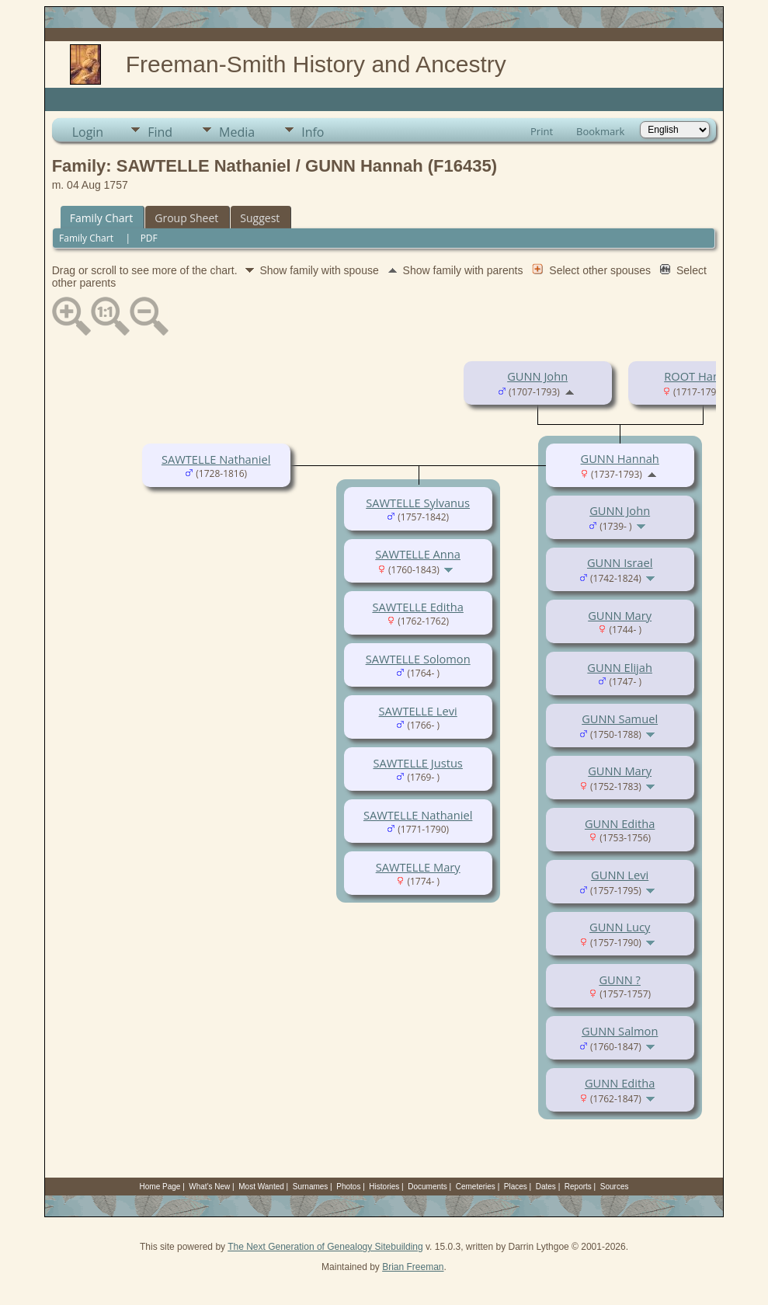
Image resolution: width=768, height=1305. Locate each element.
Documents (427, 1186)
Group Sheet (186, 218)
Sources (614, 1186)
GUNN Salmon (620, 1031)
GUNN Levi (619, 874)
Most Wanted (261, 1186)
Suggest (260, 218)
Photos (348, 1186)
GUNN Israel (619, 562)
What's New (209, 1186)
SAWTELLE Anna (417, 554)
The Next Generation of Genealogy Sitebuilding (325, 1246)
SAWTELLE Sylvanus (418, 502)
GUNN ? (620, 979)
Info (312, 132)
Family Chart (102, 218)
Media (237, 132)
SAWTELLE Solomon (418, 658)
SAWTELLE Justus (417, 763)
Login (88, 132)
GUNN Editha (620, 823)
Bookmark (600, 131)
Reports (578, 1186)
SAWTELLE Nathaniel (216, 459)
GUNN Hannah (620, 458)
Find (160, 132)
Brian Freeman (412, 1267)
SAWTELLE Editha (417, 606)
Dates (546, 1186)
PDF (149, 238)
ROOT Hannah (702, 376)
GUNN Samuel (620, 718)
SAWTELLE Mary (418, 867)
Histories (384, 1186)
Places (515, 1186)
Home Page (160, 1186)
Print (541, 131)
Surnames (310, 1186)
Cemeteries (475, 1186)
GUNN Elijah (619, 667)
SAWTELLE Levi (418, 711)
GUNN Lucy (619, 926)
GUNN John (537, 376)
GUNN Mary (620, 615)
